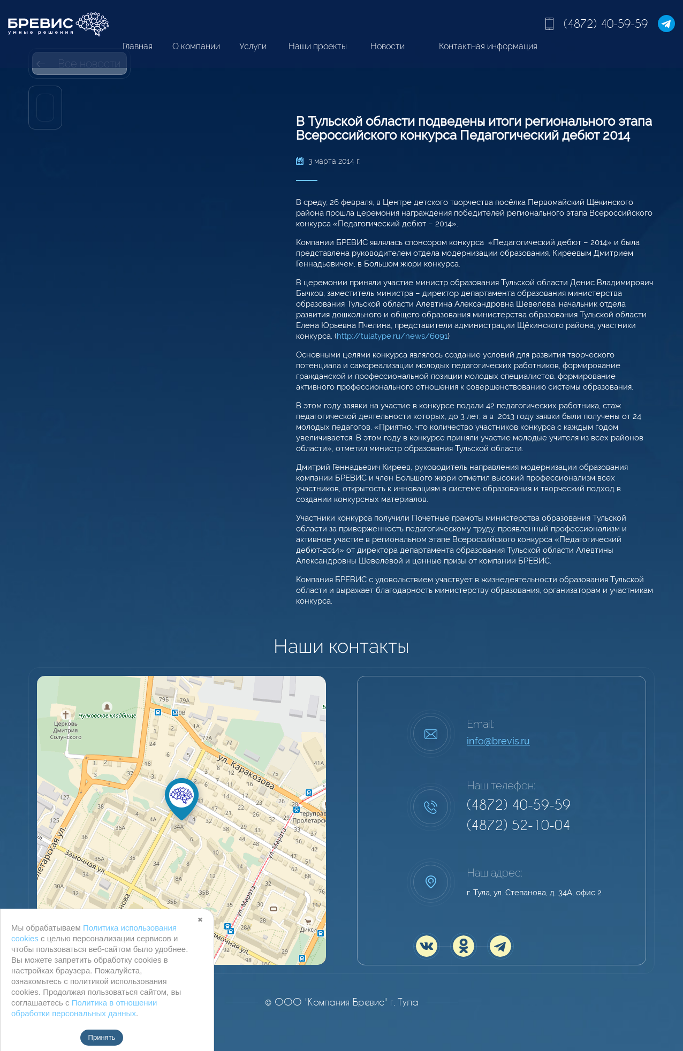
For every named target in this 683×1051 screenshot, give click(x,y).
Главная (138, 46)
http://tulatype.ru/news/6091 (392, 336)
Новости (387, 46)
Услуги (253, 46)
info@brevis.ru (498, 741)
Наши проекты (318, 46)
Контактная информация (488, 46)
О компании (196, 46)
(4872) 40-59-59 (606, 23)
